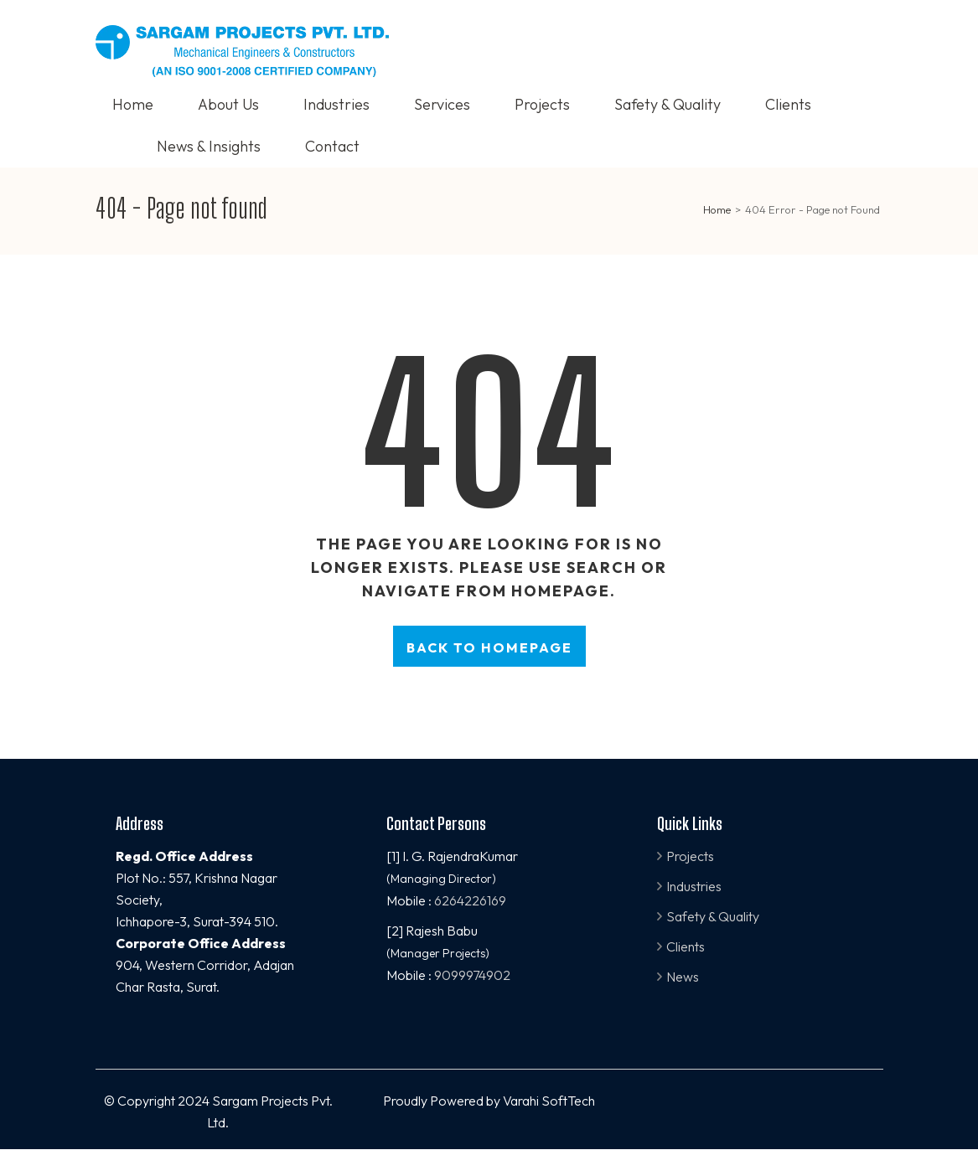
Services (442, 104)
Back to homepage (489, 647)
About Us (228, 104)
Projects (542, 104)
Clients (788, 104)
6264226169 (470, 900)
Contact (332, 146)
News (682, 976)
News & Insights (209, 146)
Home (132, 104)
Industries (336, 104)
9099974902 (472, 975)
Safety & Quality (667, 104)
